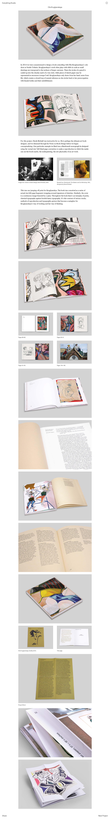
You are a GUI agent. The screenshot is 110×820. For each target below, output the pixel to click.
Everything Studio (9, 3)
